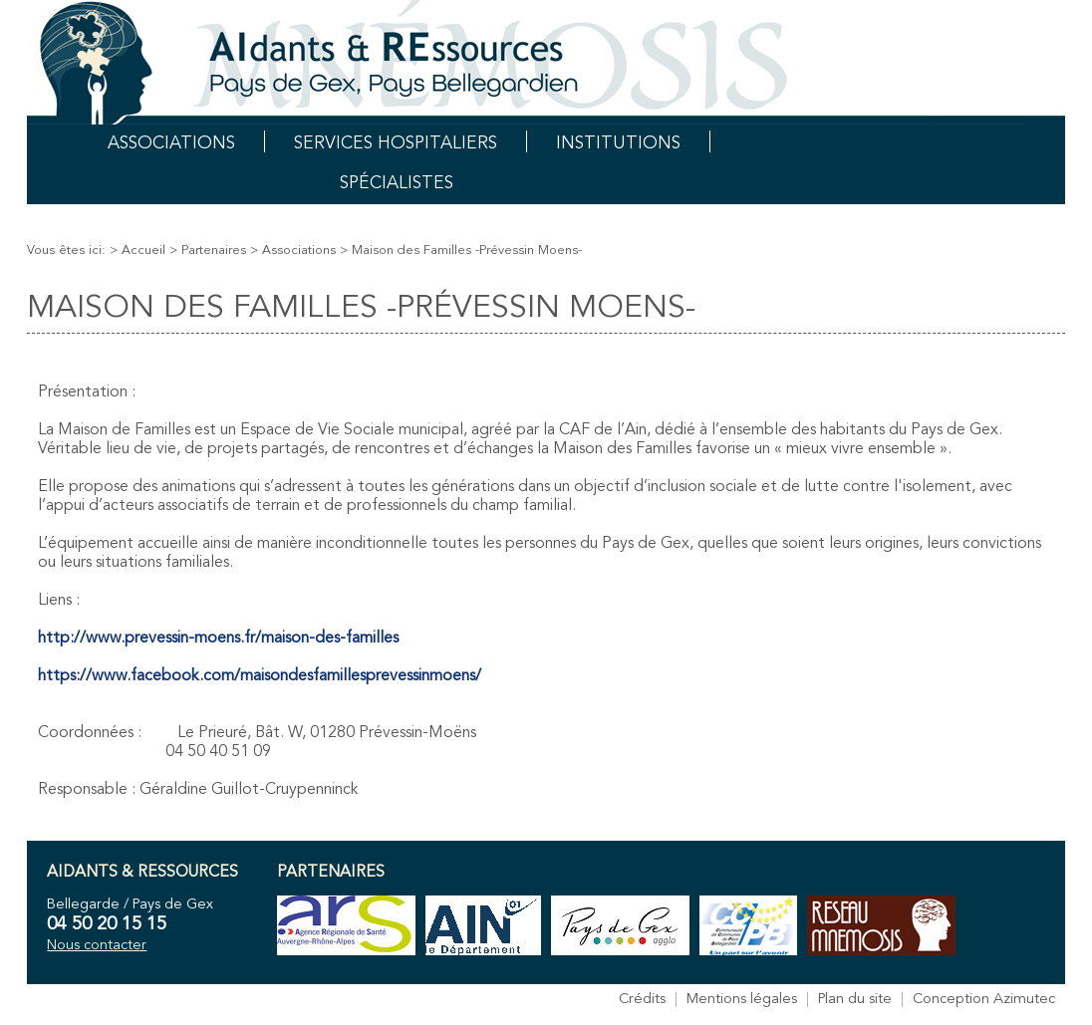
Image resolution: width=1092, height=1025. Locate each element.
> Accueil (137, 250)
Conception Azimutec (984, 999)
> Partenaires (207, 250)
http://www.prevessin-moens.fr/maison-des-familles (218, 638)
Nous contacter (96, 945)
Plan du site (855, 999)
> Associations (293, 250)
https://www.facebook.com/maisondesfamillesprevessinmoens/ (259, 676)
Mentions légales (741, 999)
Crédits (642, 999)
